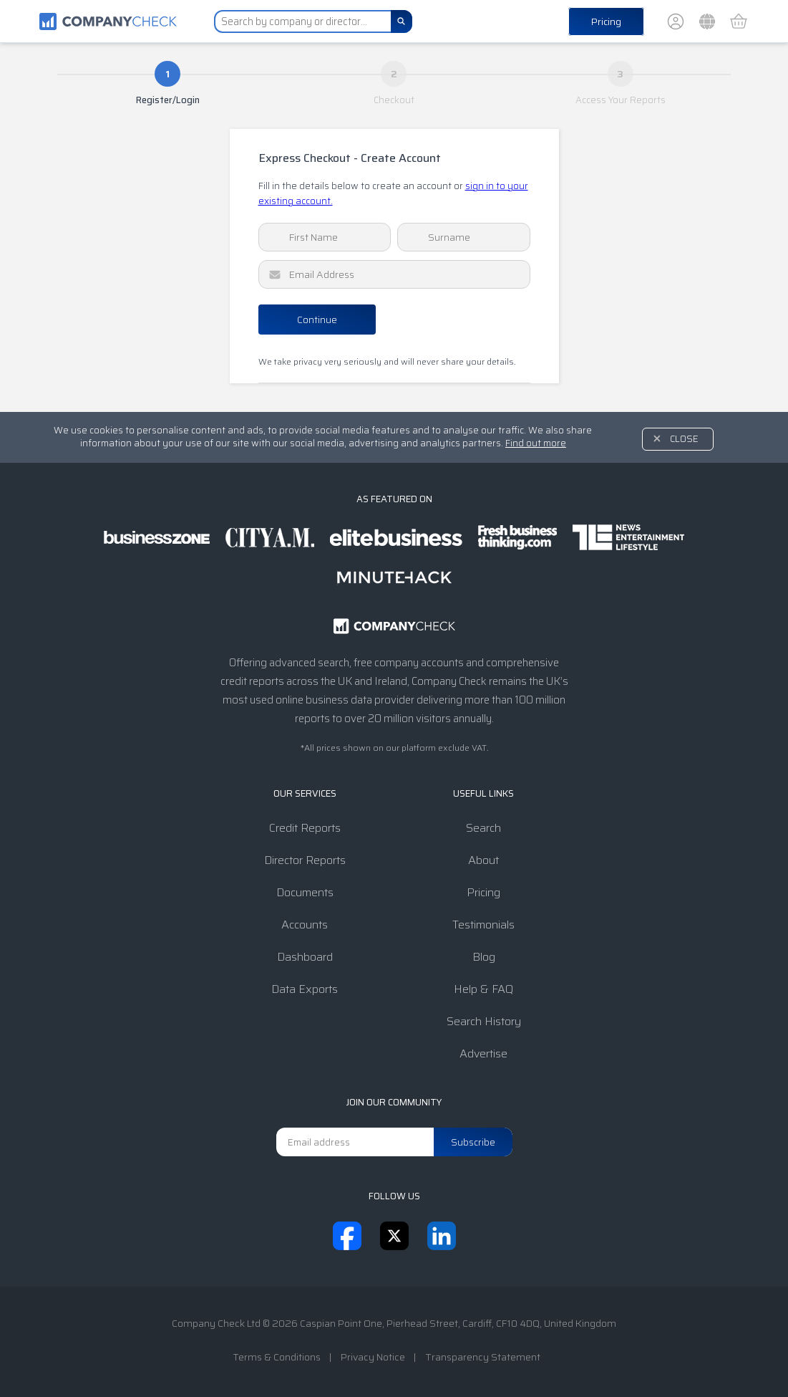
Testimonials (483, 924)
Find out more (535, 443)
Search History (484, 1021)
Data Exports (304, 989)
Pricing (606, 21)
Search (483, 828)
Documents (305, 892)
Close (684, 438)
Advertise (483, 1053)
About (483, 860)
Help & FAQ (483, 989)
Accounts (304, 924)
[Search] (401, 21)
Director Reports (305, 860)
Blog (483, 957)
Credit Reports (305, 828)
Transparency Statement (482, 1357)
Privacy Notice (373, 1357)
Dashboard (305, 957)
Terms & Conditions (277, 1357)
